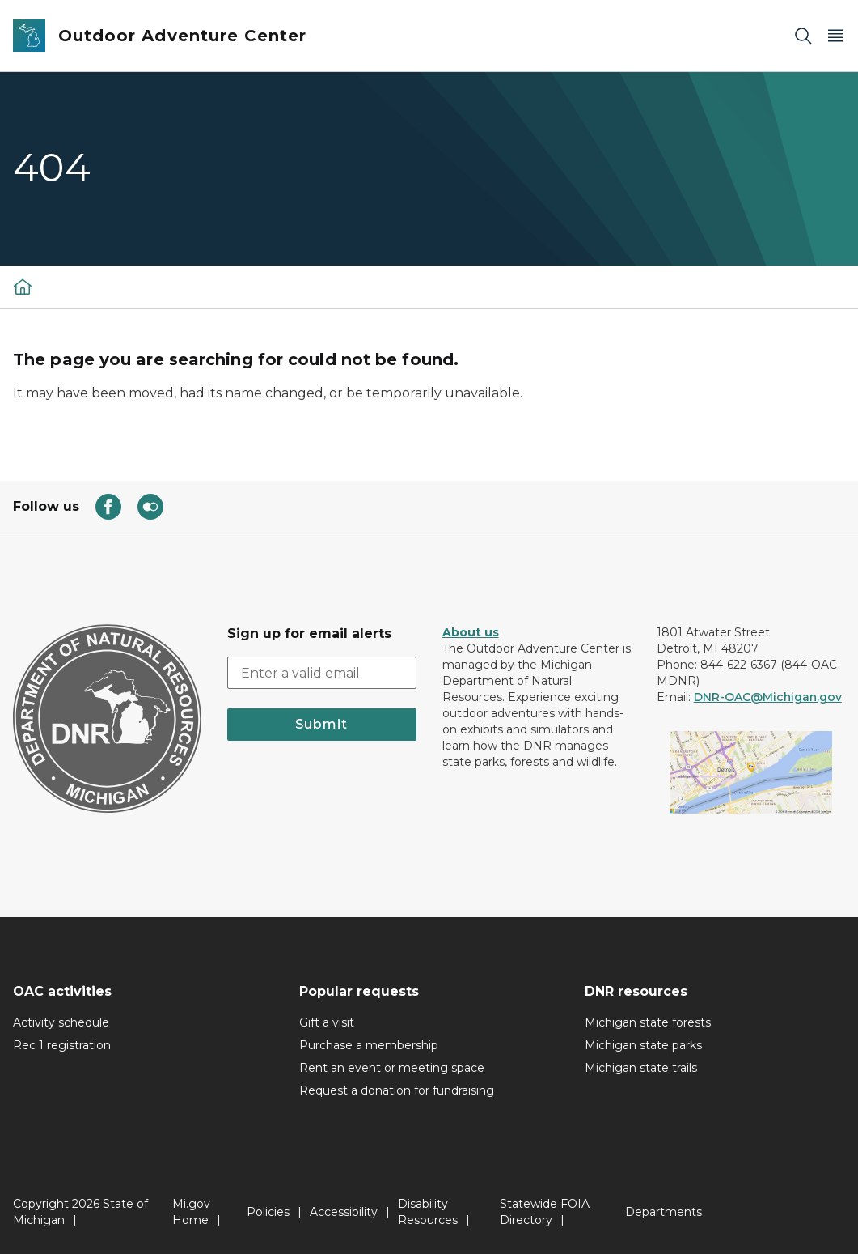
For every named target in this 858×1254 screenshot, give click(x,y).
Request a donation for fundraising (396, 1090)
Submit (321, 724)
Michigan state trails (641, 1068)
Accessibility (344, 1212)
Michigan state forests (648, 1022)
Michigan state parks (643, 1045)
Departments (663, 1212)
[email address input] (321, 673)
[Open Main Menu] (835, 36)
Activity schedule (61, 1022)
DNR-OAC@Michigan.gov (768, 697)
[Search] (803, 36)
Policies (268, 1212)
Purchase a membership (368, 1045)
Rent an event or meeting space (391, 1068)
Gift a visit (326, 1022)
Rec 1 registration (62, 1045)
